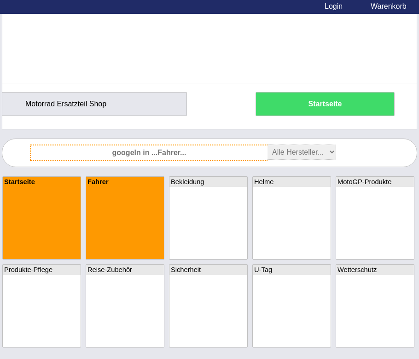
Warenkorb (389, 6)
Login (334, 6)
